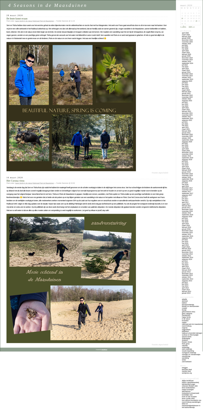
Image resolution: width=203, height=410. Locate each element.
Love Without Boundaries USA (191, 400)
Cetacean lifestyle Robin (190, 386)
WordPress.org (187, 373)
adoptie (184, 299)
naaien (184, 322)
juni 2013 (185, 284)
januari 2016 (186, 229)
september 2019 (187, 158)
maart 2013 (186, 290)
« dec (183, 26)
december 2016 (187, 209)
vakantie (185, 346)
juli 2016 (185, 218)
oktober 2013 (186, 277)
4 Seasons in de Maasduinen (47, 5)
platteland (185, 331)
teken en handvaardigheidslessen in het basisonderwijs (191, 405)
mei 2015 (185, 243)
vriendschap (186, 356)
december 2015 (187, 231)
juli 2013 (185, 282)
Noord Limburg (186, 326)
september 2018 (187, 179)
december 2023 (187, 74)
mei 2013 (185, 286)
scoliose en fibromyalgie (190, 335)
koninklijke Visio (187, 395)
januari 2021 (186, 133)
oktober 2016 (186, 213)
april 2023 (185, 88)
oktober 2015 (186, 234)
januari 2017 (186, 208)
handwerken (186, 315)
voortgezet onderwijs (189, 353)
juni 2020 (185, 145)
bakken (184, 303)
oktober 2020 (186, 138)
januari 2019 (186, 172)
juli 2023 (185, 83)
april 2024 (185, 69)
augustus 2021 (187, 120)
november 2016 (187, 211)
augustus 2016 (187, 216)
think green (186, 344)
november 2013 (187, 275)
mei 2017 (185, 200)
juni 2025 (185, 47)
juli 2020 (185, 143)
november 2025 (187, 42)
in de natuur (28, 21)
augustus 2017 (187, 195)
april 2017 (185, 202)
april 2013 (185, 288)
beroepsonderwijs (188, 305)
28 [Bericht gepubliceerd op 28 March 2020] (196, 21)
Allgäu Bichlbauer (188, 381)
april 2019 (185, 167)
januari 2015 (186, 250)
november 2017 (187, 190)
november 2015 (187, 232)
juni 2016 (185, 220)
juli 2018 (185, 183)
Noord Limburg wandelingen (191, 402)
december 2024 (187, 58)
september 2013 (187, 279)
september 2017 (187, 193)
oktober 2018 (186, 177)
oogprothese (186, 330)
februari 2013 (186, 291)
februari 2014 (186, 270)
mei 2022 (185, 106)
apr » (192, 26)
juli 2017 (185, 197)
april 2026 (185, 33)
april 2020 (185, 149)
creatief (184, 308)
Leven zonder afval (188, 398)
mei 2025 (185, 49)
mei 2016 (185, 222)
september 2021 (187, 118)
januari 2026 (186, 38)
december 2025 (187, 40)
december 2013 (187, 274)
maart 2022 (186, 109)
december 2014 (187, 252)
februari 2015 (186, 249)
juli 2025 (185, 45)
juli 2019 (185, 161)
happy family (19, 21)
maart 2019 (186, 168)
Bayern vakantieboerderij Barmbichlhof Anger (190, 383)
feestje (184, 310)
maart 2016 (186, 225)
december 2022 (187, 95)
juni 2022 (185, 104)
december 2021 (187, 113)
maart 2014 (186, 268)
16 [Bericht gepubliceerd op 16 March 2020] (182, 18)
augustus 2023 (187, 81)
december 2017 (187, 188)
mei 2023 (185, 86)
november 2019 (187, 154)
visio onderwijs (187, 349)
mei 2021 (185, 126)
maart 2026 (186, 35)
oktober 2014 (186, 256)
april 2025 (185, 51)
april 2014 (185, 266)
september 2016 (187, 215)
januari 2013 (186, 293)
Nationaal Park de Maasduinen (43, 21)
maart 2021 (186, 129)
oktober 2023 (186, 77)
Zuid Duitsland (186, 362)
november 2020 (187, 136)
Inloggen (185, 368)
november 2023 (187, 76)
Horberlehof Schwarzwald (190, 393)
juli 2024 (185, 65)
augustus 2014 (187, 259)
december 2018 (187, 174)
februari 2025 (186, 54)
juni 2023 (185, 85)
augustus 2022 (187, 101)
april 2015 (185, 245)
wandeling (185, 358)
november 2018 (187, 176)
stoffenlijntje (186, 338)
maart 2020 (186, 151)
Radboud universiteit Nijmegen (192, 333)
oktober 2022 (186, 99)
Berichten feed (187, 369)
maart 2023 (186, 90)
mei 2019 (185, 165)
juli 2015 (185, 240)
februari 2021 (186, 131)
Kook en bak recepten (189, 397)
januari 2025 (186, 56)
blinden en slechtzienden (190, 306)
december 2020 (187, 134)
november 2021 (187, 115)
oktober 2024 (186, 61)
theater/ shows (187, 342)
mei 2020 (185, 147)
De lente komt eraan (16, 18)
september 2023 (187, 79)
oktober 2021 (186, 117)
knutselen (185, 321)
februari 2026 (186, 36)
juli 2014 (185, 261)
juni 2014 (185, 263)
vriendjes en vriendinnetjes (191, 354)
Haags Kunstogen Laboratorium (188, 390)
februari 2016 (186, 227)
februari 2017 (186, 206)
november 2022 (187, 97)
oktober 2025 (186, 44)
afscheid (185, 301)
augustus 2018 (187, 181)
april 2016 (185, 224)
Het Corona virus (15, 180)
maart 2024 (186, 70)
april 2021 (185, 127)
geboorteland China (188, 312)
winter (184, 360)
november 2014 (187, 254)
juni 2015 (185, 241)
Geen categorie (187, 314)
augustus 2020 (187, 142)
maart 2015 (186, 247)
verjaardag (185, 347)
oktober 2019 (186, 156)
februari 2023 (186, 92)
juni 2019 (185, 163)
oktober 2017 (186, 192)
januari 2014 (186, 272)
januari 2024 (186, 72)
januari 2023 (186, 93)
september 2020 (187, 140)
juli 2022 (185, 102)
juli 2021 (185, 122)
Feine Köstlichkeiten (188, 388)
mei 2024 (185, 67)
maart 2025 (186, 52)
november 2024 (187, 60)
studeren (185, 340)
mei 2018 (185, 184)
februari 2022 (186, 111)
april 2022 (185, 108)
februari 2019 (186, 170)
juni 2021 (185, 124)
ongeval (184, 328)
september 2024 (187, 63)
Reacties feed (186, 371)
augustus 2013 (187, 281)
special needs (186, 337)
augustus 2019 (187, 159)
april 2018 (185, 186)
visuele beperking (188, 351)
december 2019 (187, 152)
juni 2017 (185, 199)
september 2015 (187, 236)
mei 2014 (185, 265)
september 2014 (187, 257)
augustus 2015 (187, 238)
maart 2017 (186, 204)
